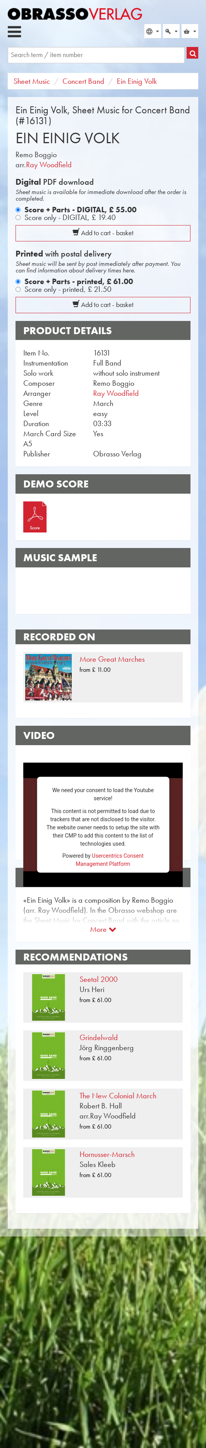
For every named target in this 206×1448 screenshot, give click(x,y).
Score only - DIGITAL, (70, 217)
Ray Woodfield (49, 164)
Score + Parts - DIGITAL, (80, 209)
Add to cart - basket (103, 233)
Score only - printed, (67, 289)
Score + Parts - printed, (78, 281)
